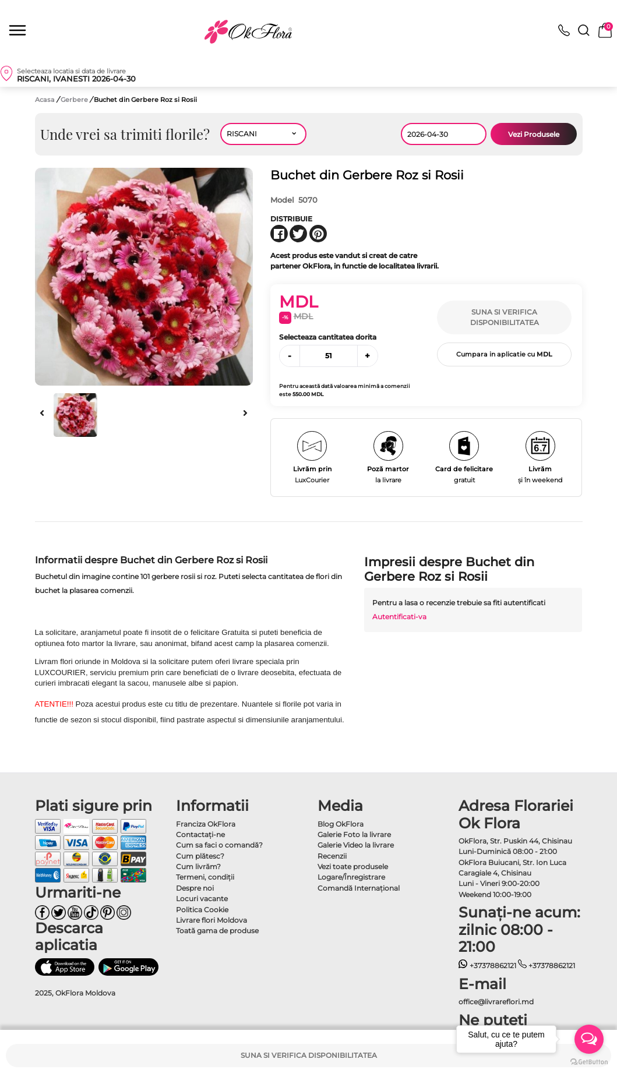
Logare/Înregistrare (351, 877)
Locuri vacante (202, 898)
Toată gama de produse (217, 930)
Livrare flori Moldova (211, 920)
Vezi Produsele (533, 134)
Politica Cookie (202, 909)
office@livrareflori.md (496, 1001)
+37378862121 (487, 965)
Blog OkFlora (341, 824)
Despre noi (195, 888)
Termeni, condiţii (205, 877)
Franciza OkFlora (205, 824)
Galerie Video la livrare (356, 845)
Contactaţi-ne (200, 834)
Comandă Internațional (359, 888)
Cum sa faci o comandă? (219, 845)
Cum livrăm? (198, 866)
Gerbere (75, 100)
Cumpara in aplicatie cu (504, 354)
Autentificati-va (399, 616)
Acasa (45, 100)
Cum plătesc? (200, 856)
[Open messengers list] (589, 1039)
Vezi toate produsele (353, 866)
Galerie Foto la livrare (354, 834)
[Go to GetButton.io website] (589, 1061)
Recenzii (332, 856)
